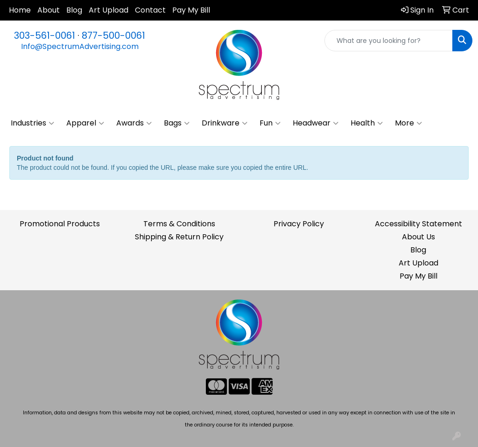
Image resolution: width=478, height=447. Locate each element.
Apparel (85, 123)
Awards (134, 123)
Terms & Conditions (179, 223)
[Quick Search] (388, 40)
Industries (32, 123)
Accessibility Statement (418, 223)
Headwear (315, 123)
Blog (74, 10)
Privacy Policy (299, 223)
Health (367, 123)
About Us (418, 236)
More (408, 123)
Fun (270, 123)
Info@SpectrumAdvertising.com (80, 46)
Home (20, 10)
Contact (150, 10)
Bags (177, 123)
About (48, 10)
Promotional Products (60, 223)
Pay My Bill (191, 10)
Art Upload (108, 10)
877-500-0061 (113, 35)
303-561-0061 (44, 35)
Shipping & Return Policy (179, 236)
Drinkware (224, 123)
